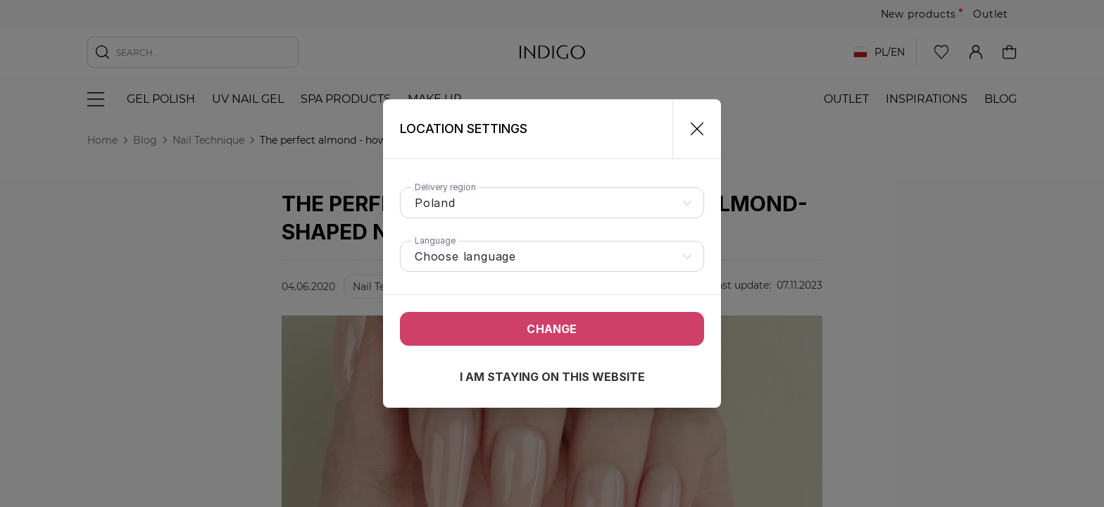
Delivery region (445, 187)
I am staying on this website (552, 377)
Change (552, 329)
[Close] (691, 128)
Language (435, 240)
